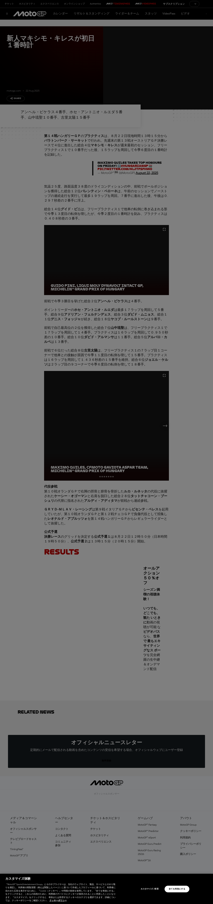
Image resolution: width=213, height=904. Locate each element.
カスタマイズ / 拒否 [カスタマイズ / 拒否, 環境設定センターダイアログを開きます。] (150, 889)
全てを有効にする (177, 889)
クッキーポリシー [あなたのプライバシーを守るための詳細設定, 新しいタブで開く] (58, 901)
